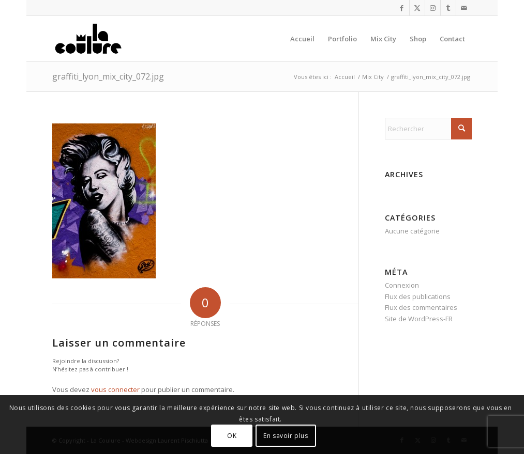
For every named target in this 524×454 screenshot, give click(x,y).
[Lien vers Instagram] (432, 7)
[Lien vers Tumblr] (448, 7)
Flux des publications (418, 296)
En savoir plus (285, 435)
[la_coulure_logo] (89, 38)
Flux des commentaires (421, 307)
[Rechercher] (428, 128)
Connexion (402, 285)
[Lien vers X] (417, 7)
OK (231, 435)
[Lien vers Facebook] (401, 7)
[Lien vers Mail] (464, 7)
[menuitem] (302, 38)
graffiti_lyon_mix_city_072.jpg (108, 76)
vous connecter (115, 389)
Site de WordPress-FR (419, 318)
